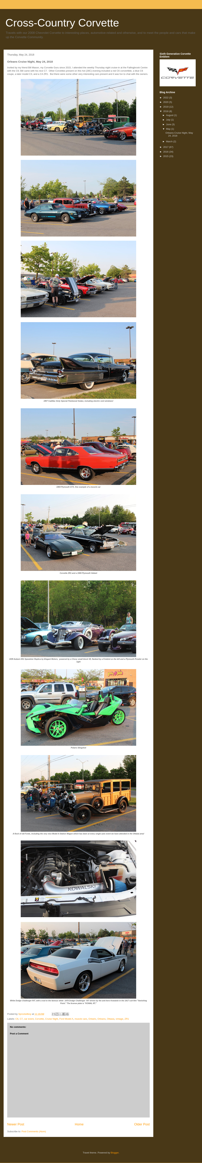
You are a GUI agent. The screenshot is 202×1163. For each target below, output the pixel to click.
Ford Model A (66, 1018)
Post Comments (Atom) (34, 1131)
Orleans (101, 1018)
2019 (166, 106)
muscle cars (81, 1018)
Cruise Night (51, 1018)
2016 (166, 151)
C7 (21, 1018)
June (169, 124)
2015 (166, 156)
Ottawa (110, 1018)
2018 (166, 111)
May (168, 129)
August (170, 115)
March (169, 141)
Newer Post (15, 1124)
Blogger (115, 1152)
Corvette (39, 1018)
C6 (17, 1018)
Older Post (142, 1124)
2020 (166, 102)
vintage (119, 1018)
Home (79, 1124)
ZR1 (127, 1018)
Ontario (92, 1018)
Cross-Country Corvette (62, 23)
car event (29, 1018)
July (168, 119)
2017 (166, 147)
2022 (166, 97)
